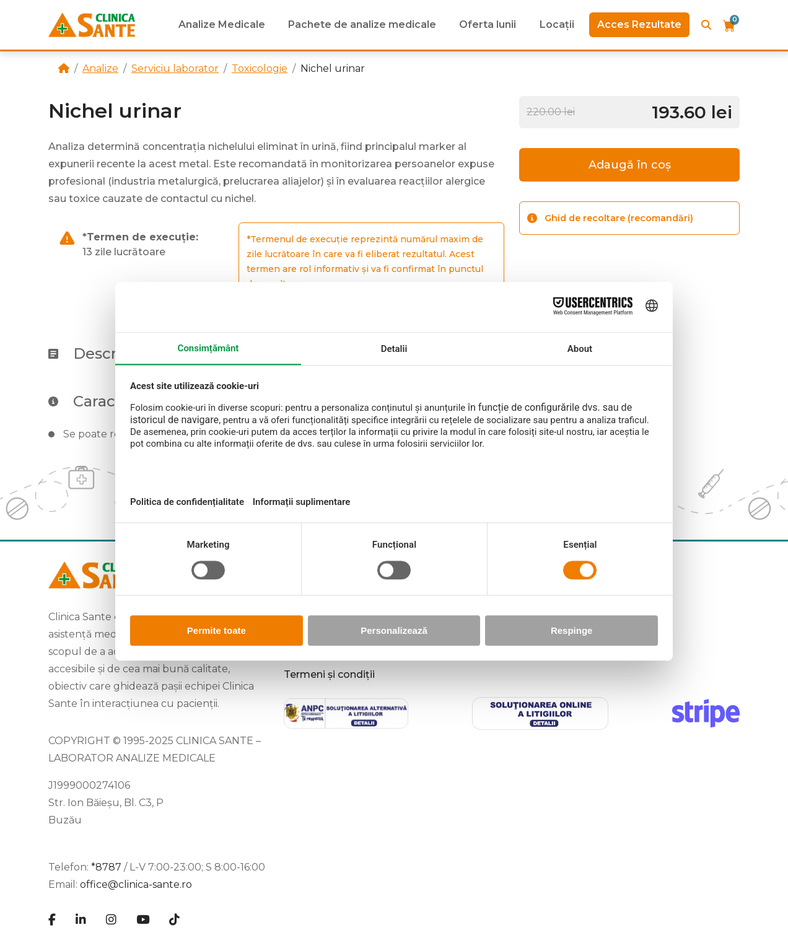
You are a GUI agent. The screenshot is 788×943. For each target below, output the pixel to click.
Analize (100, 68)
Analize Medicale (221, 24)
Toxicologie (259, 68)
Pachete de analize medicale (362, 24)
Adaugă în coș (630, 165)
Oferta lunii (487, 24)
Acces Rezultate (639, 24)
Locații (557, 24)
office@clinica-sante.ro (136, 884)
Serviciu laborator (175, 68)
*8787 (106, 867)
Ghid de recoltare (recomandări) (610, 218)
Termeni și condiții (329, 674)
